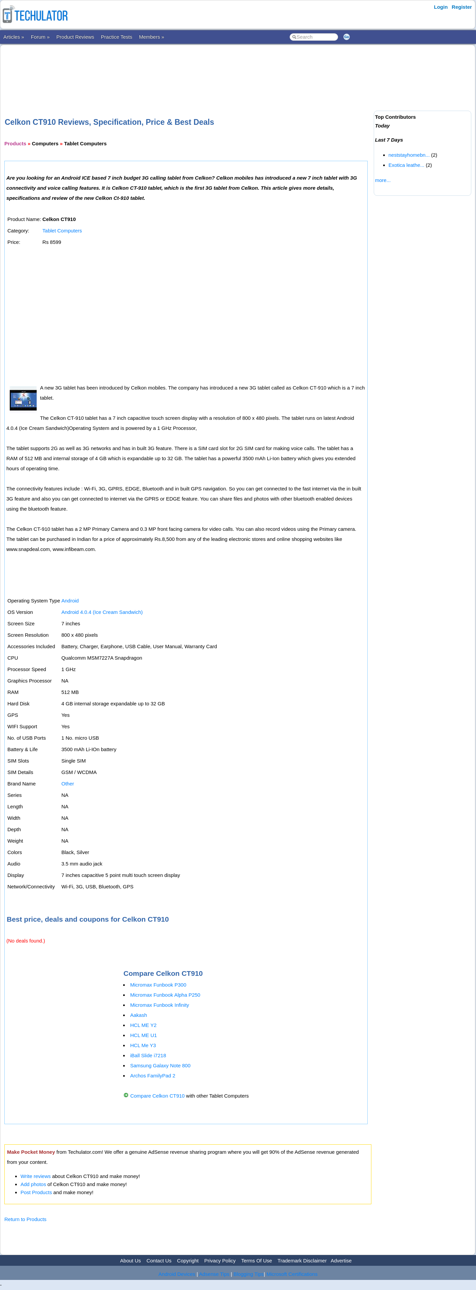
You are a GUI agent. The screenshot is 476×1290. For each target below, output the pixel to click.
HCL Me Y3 (143, 1045)
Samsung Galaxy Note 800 (160, 1065)
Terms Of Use (256, 1260)
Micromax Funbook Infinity (159, 1005)
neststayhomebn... (409, 155)
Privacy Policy (219, 1260)
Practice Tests (116, 37)
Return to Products (25, 1219)
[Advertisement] (187, 70)
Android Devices (176, 1274)
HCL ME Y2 (143, 1025)
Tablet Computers (62, 230)
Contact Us (158, 1260)
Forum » (40, 37)
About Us (130, 1260)
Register (462, 7)
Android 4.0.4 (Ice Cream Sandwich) (102, 612)
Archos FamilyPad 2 (152, 1075)
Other (67, 783)
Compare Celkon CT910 (157, 1096)
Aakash (138, 1015)
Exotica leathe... (407, 165)
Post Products (36, 1192)
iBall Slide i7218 (148, 1055)
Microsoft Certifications (292, 1274)
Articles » (13, 37)
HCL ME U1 (143, 1035)
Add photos (33, 1184)
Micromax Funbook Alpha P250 (165, 995)
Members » (151, 37)
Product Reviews (76, 37)
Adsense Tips (214, 1274)
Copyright (187, 1260)
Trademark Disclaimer (302, 1260)
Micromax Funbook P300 (158, 985)
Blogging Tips (248, 1274)
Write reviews (36, 1176)
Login (441, 7)
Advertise (341, 1260)
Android (70, 600)
